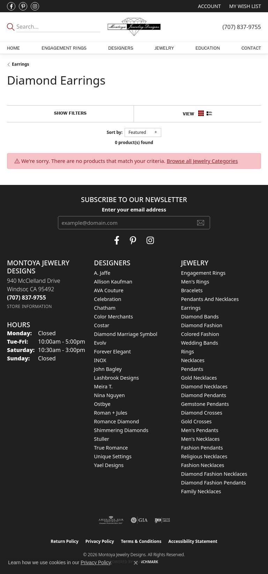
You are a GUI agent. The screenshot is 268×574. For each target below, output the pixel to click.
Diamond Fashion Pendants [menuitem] (213, 482)
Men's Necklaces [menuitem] (200, 439)
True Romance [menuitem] (111, 447)
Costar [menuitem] (101, 325)
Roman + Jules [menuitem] (110, 412)
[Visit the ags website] (111, 520)
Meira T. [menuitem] (103, 386)
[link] (242, 27)
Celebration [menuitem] (107, 299)
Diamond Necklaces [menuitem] (204, 386)
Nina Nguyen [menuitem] (109, 395)
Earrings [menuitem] (191, 307)
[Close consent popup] (136, 563)
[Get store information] (29, 306)
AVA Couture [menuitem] (108, 290)
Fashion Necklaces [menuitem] (202, 465)
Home (13, 48)
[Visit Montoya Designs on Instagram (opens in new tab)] (35, 6)
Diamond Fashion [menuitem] (202, 325)
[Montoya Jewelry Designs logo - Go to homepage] (134, 27)
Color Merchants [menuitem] (113, 316)
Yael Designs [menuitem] (109, 465)
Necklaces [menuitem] (192, 360)
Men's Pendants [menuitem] (199, 430)
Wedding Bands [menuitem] (199, 342)
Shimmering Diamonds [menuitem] (121, 430)
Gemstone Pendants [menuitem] (205, 404)
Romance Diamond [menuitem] (116, 421)
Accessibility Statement (192, 541)
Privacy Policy (99, 541)
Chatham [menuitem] (105, 307)
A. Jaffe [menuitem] (102, 273)
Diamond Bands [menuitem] (200, 316)
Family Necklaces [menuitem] (201, 491)
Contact (251, 48)
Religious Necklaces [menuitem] (204, 456)
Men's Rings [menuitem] (195, 281)
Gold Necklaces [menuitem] (199, 377)
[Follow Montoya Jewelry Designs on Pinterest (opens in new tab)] (23, 6)
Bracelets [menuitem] (192, 290)
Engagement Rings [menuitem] (203, 273)
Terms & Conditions (141, 541)
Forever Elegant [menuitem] (112, 351)
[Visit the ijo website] (162, 520)
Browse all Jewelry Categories (202, 160)
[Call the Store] (26, 297)
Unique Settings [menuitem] (112, 456)
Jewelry (164, 48)
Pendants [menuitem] (192, 369)
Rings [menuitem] (187, 351)
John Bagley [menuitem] (107, 369)
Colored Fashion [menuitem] (200, 334)
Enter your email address (134, 209)
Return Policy (65, 541)
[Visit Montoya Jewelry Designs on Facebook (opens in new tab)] (11, 6)
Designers (120, 48)
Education (207, 48)
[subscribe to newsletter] (201, 222)
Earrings (20, 64)
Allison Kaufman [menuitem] (113, 281)
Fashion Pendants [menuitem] (202, 447)
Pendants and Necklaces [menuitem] (210, 299)
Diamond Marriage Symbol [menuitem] (125, 334)
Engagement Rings (64, 48)
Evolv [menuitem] (100, 342)
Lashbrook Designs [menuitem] (116, 377)
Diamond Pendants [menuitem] (203, 395)
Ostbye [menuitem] (102, 404)
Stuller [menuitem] (101, 439)
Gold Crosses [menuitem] (196, 421)
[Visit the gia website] (139, 520)
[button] (208, 6)
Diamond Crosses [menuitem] (201, 412)
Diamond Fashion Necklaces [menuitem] (214, 474)
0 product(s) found (134, 142)
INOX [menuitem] (100, 360)
